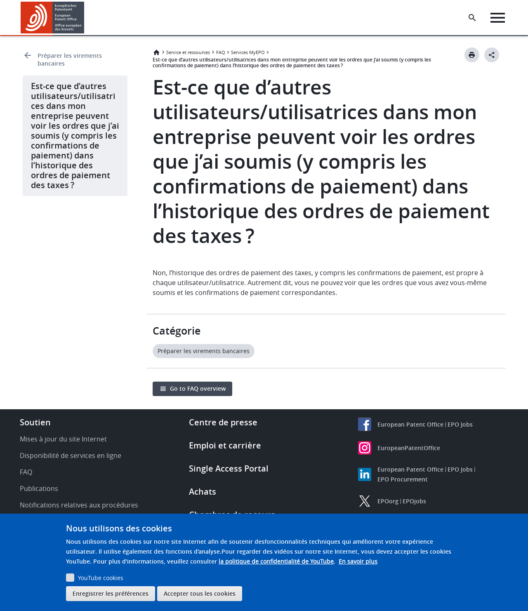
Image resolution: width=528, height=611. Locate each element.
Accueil (156, 52)
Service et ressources (188, 52)
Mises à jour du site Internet (63, 439)
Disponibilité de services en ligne (70, 455)
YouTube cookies (100, 578)
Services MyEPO (248, 52)
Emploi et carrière (225, 445)
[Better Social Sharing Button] (491, 54)
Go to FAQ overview (198, 388)
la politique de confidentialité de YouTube (276, 561)
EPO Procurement (402, 479)
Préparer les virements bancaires (70, 59)
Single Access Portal (229, 468)
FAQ (220, 52)
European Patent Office (410, 424)
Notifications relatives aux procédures (79, 505)
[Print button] (471, 54)
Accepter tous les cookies (200, 593)
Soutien (35, 422)
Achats (202, 491)
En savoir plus (358, 561)
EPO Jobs (460, 424)
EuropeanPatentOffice (408, 448)
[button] (86, 17)
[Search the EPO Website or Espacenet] (472, 17)
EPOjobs (414, 501)
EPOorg (387, 501)
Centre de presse (223, 422)
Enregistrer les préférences (110, 593)
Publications (39, 488)
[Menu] (497, 18)
